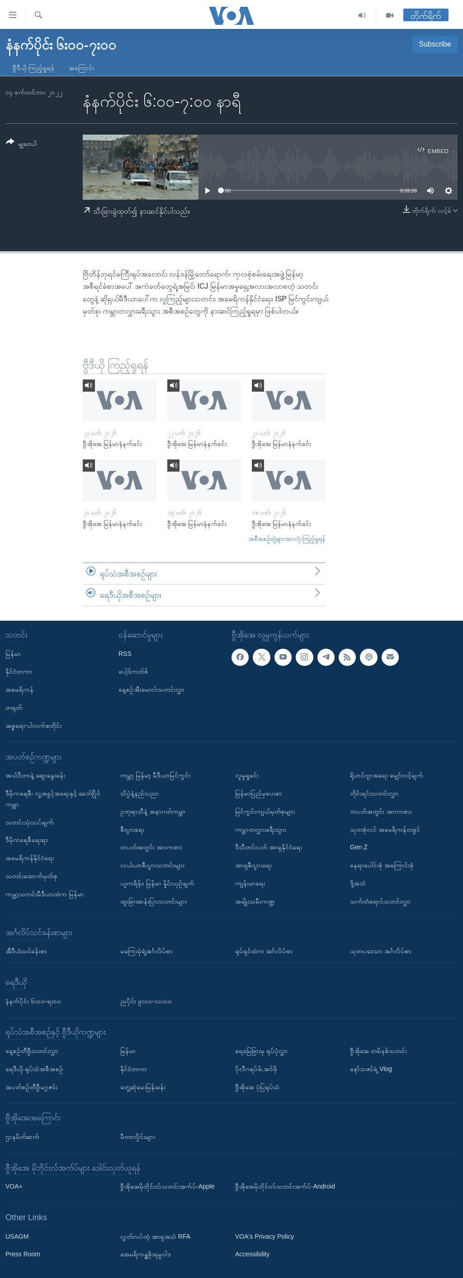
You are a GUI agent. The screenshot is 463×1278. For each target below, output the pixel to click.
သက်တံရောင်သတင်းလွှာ (380, 901)
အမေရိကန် (19, 689)
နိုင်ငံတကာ (18, 671)
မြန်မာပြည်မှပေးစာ (258, 793)
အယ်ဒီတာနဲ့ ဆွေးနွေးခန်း (35, 775)
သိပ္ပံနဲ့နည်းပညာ (139, 793)
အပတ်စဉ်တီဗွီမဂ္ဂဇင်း (31, 1086)
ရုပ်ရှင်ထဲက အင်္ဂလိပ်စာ (264, 951)
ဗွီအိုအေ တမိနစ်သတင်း (378, 1050)
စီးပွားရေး (132, 829)
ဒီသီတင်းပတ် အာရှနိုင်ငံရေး (268, 847)
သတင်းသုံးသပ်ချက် (29, 822)
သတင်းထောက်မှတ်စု (31, 876)
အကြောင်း (81, 67)
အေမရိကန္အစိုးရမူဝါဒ (145, 1254)
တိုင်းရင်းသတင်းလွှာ (374, 793)
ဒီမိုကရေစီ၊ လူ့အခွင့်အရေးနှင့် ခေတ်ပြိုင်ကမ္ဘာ (52, 799)
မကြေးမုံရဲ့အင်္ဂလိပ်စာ (146, 951)
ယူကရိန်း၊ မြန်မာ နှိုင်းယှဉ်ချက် (157, 883)
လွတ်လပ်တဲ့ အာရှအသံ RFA (155, 1236)
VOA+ (14, 1186)
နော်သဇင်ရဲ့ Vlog (371, 1068)
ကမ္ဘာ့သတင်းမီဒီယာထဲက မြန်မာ (44, 894)
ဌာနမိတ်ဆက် (22, 1136)
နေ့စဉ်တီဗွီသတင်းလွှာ (31, 1050)
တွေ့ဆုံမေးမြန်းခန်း (142, 1086)
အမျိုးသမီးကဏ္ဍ (255, 901)
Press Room (22, 1254)
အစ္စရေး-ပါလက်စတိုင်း (33, 725)
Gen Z (359, 847)
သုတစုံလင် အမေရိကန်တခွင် (385, 829)
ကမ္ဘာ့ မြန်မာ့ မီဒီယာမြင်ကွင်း (155, 775)
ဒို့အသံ (358, 883)
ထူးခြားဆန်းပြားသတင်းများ (153, 901)
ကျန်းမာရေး (250, 883)
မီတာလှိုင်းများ (137, 1136)
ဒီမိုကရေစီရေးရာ (26, 839)
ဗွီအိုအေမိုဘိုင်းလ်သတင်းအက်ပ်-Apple (167, 1186)
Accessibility (252, 1254)
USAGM (16, 1236)
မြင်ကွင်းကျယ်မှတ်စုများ (265, 811)
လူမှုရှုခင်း (247, 775)
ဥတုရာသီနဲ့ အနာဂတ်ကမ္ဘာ (152, 811)
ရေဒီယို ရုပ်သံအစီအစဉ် (34, 1068)
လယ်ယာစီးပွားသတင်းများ (152, 865)
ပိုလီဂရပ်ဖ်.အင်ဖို (256, 1068)
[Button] (21, 144)
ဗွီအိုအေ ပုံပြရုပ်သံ (257, 1086)
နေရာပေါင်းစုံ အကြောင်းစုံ (382, 865)
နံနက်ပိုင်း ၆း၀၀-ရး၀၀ (33, 1000)
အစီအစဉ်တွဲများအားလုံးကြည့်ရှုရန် (287, 538)
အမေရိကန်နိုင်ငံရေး (29, 857)
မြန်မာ (13, 653)
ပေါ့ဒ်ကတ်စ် (133, 671)
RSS (125, 653)
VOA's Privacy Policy (264, 1236)
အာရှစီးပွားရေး (253, 865)
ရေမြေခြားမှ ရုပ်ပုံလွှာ (261, 1050)
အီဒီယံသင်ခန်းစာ (26, 951)
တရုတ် (13, 707)
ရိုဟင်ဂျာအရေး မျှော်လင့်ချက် (386, 775)
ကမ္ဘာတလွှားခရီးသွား (260, 829)
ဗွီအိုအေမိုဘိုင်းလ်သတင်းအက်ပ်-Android (285, 1186)
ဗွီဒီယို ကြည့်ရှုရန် (33, 67)
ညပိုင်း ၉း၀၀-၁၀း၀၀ (146, 1000)
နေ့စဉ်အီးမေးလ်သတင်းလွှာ (151, 689)
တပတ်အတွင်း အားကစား (151, 847)
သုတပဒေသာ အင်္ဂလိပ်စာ (380, 951)
